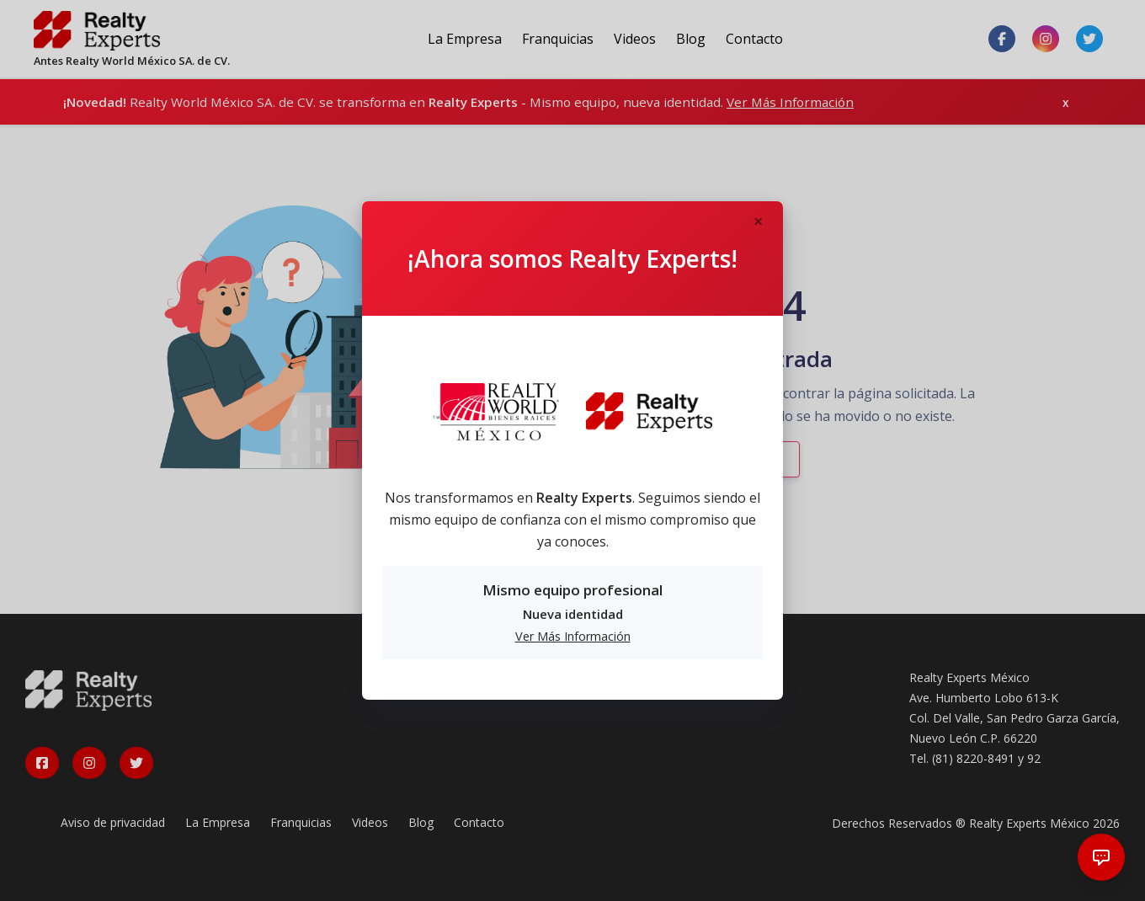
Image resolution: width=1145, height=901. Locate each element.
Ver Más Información (573, 636)
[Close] (757, 222)
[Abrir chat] (1101, 857)
